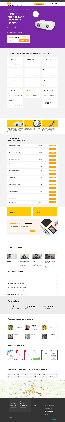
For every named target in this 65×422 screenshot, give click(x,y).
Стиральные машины (23, 401)
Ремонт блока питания (13, 156)
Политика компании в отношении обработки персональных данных (42, 418)
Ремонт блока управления (14, 170)
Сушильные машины (23, 405)
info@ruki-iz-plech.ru (48, 406)
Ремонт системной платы (14, 159)
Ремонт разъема (12, 198)
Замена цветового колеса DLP (15, 184)
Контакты (35, 405)
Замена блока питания (13, 191)
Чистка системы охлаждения (15, 166)
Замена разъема (12, 202)
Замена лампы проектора (14, 145)
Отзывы (35, 406)
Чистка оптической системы (15, 152)
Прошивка (11, 163)
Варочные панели (13, 405)
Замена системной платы (14, 195)
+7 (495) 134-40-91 (52, 3)
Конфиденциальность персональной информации (29, 418)
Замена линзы (12, 177)
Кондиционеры (12, 403)
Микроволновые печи (13, 401)
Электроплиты (22, 403)
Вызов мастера (52, 145)
